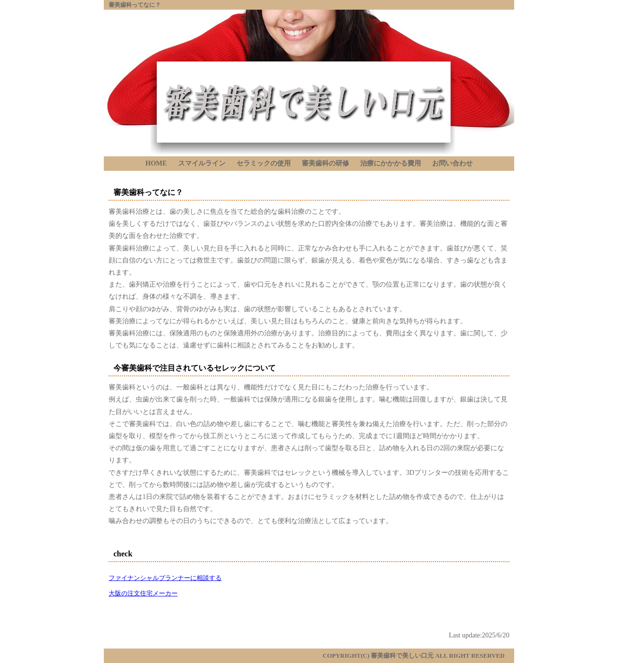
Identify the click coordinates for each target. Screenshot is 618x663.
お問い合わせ (452, 163)
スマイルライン (201, 163)
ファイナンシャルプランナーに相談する (165, 578)
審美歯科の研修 (325, 163)
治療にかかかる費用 (390, 163)
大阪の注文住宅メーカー (143, 593)
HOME (156, 163)
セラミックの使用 (264, 163)
